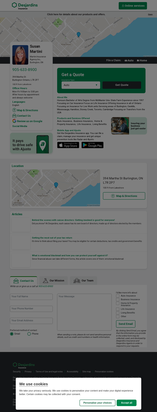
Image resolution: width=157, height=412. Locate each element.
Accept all (126, 403)
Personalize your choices (97, 403)
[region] (78, 394)
